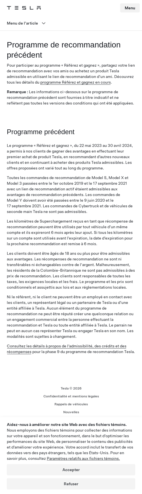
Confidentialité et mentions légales (71, 396)
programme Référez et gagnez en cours (75, 82)
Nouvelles (71, 412)
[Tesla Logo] (23, 8)
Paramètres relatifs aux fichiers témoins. (83, 458)
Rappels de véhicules (71, 404)
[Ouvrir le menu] (71, 23)
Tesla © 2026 (71, 388)
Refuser (71, 484)
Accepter (71, 469)
